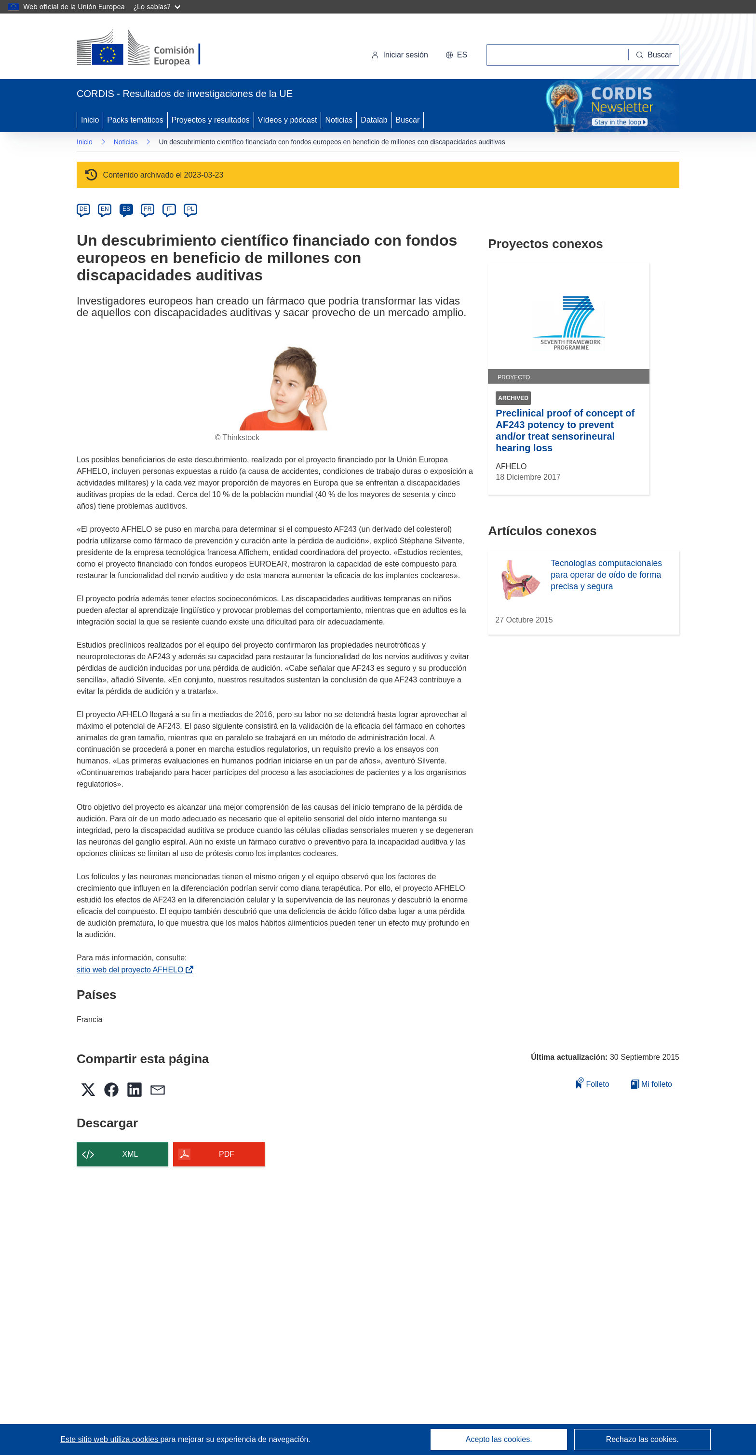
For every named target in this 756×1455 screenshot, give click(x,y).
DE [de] (84, 209)
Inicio (90, 120)
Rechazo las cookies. (642, 1439)
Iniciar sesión (399, 55)
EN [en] (105, 209)
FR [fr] (147, 209)
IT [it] (169, 209)
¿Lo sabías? (157, 6)
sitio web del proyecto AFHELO (132, 970)
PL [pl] (190, 209)
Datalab (374, 120)
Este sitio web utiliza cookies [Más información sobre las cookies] (110, 1439)
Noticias (338, 120)
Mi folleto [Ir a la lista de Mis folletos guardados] (651, 1084)
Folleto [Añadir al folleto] (592, 1082)
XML (130, 1154)
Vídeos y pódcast (287, 120)
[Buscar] (654, 55)
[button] (456, 55)
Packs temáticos (135, 120)
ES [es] (126, 209)
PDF (226, 1154)
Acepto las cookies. (499, 1439)
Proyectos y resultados (211, 120)
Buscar (408, 120)
